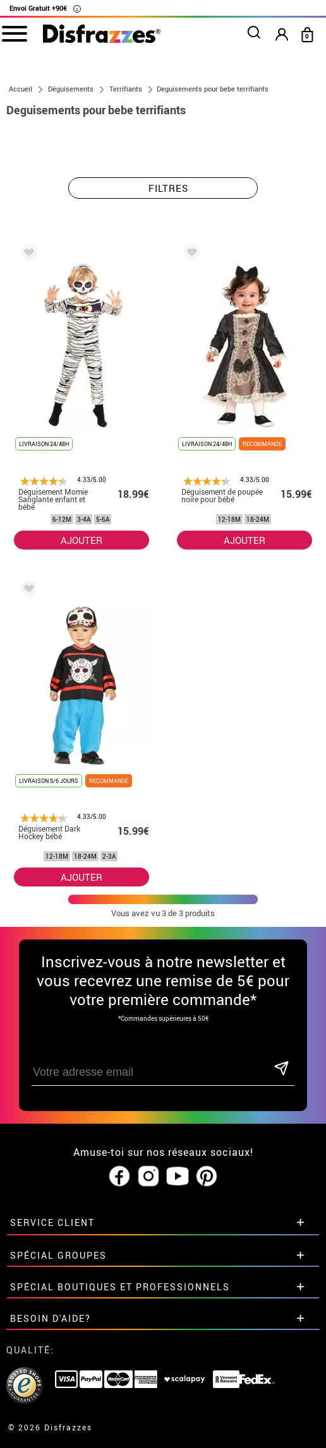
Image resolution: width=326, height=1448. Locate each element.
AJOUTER (81, 540)
